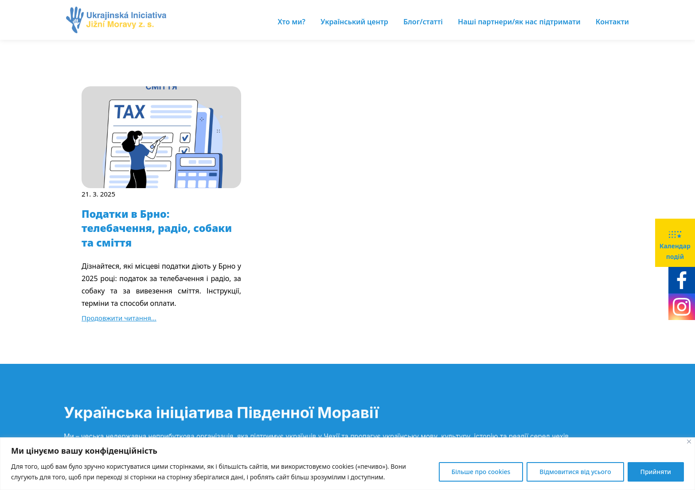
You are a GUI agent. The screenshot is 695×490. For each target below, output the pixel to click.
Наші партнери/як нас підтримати (519, 22)
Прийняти (655, 471)
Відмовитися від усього (575, 471)
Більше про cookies (481, 471)
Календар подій (675, 242)
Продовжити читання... (119, 317)
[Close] (689, 442)
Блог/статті (423, 22)
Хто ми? (291, 22)
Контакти (612, 22)
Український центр (354, 22)
